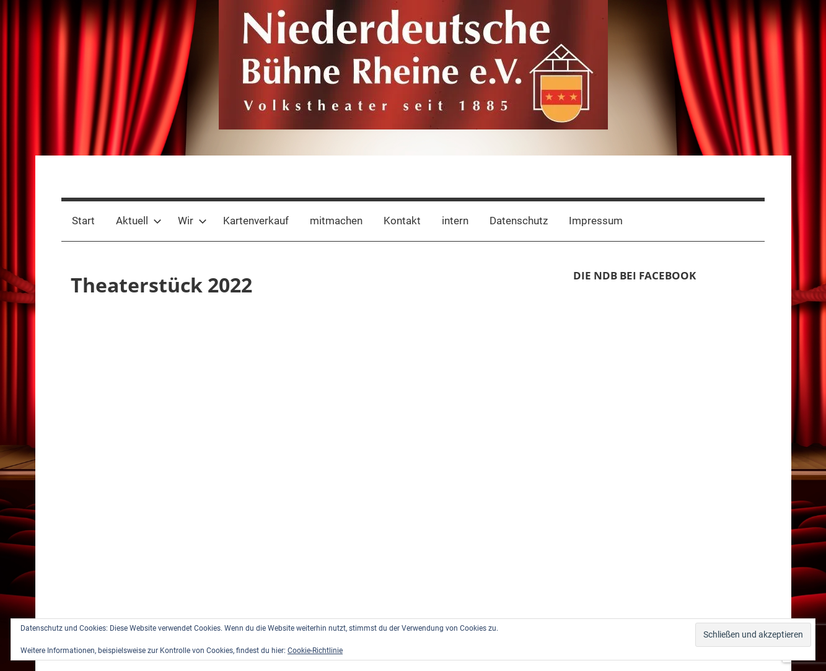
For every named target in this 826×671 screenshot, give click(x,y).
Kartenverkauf (256, 220)
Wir (192, 220)
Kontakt (402, 220)
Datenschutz (519, 220)
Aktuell (139, 220)
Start (83, 220)
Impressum (596, 220)
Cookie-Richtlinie (315, 650)
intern (455, 220)
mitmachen (336, 220)
